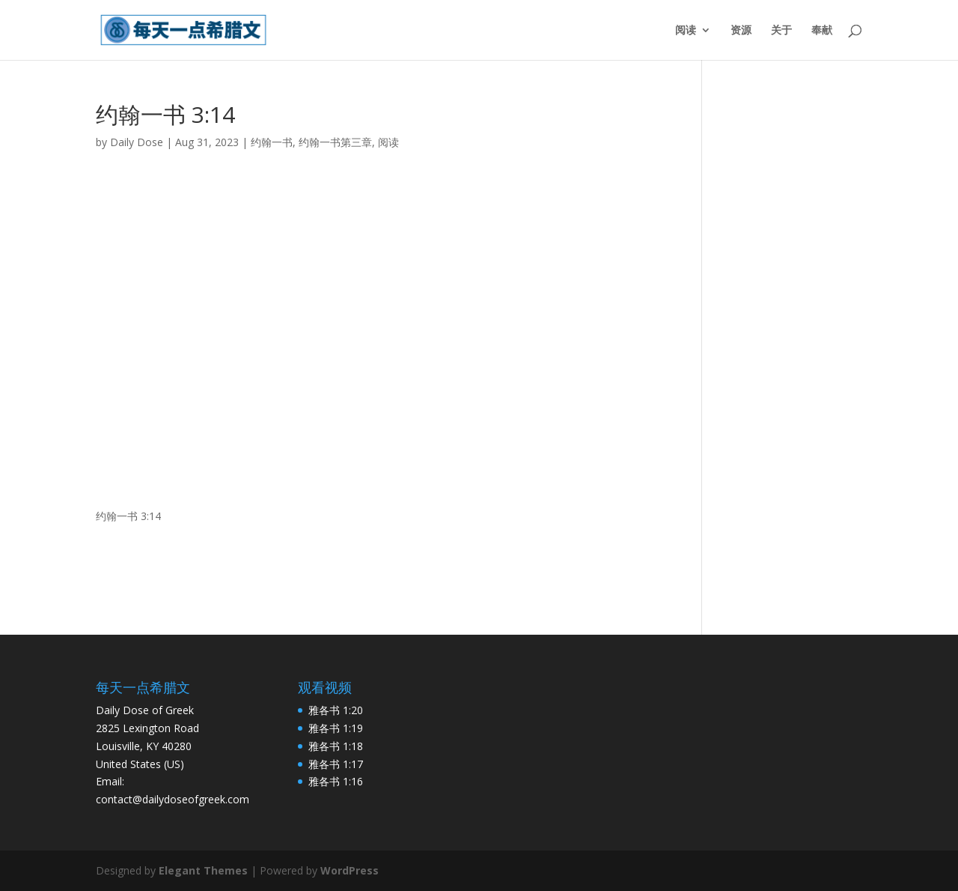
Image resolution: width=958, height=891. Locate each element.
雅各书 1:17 (335, 764)
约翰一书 (272, 142)
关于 (781, 31)
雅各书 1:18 (335, 746)
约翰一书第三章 (335, 142)
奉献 (821, 31)
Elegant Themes (203, 870)
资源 (740, 31)
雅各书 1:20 (335, 710)
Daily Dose (136, 142)
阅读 (685, 31)
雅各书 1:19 (335, 728)
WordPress (349, 870)
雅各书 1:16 (335, 781)
